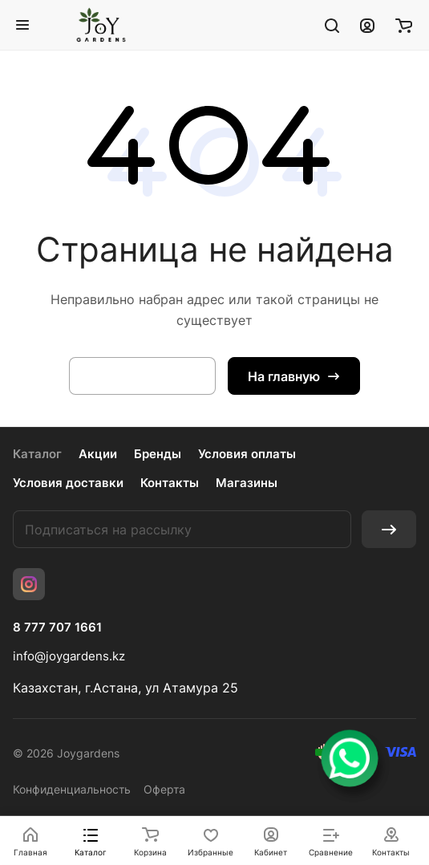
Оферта (164, 789)
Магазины (246, 482)
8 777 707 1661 (57, 627)
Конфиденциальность (72, 789)
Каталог (37, 453)
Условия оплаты (247, 453)
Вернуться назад (142, 376)
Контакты (169, 482)
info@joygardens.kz (69, 656)
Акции (98, 453)
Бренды (157, 453)
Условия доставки (68, 482)
